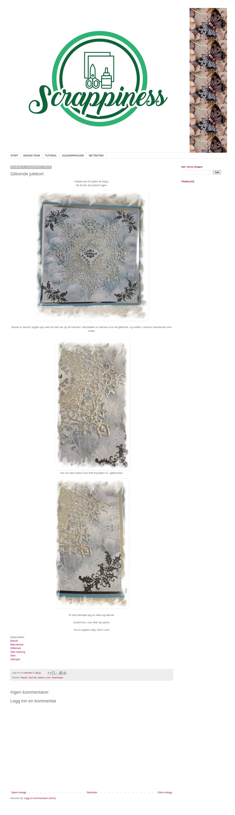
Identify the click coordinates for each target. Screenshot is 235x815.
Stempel (15, 659)
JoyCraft (32, 677)
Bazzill (14, 640)
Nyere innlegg (18, 792)
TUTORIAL (51, 155)
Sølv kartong (17, 651)
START (14, 155)
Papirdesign (57, 677)
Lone (48, 677)
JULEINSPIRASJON (73, 155)
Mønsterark (17, 644)
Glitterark (15, 648)
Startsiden (92, 792)
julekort (41, 677)
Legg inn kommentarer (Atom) (40, 798)
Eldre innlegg (165, 792)
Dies (13, 655)
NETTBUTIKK (96, 155)
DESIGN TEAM (31, 155)
